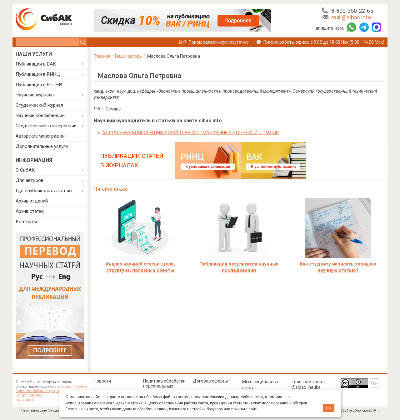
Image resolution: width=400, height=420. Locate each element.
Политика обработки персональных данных (164, 385)
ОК (328, 408)
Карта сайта (24, 399)
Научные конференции (40, 115)
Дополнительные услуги (42, 146)
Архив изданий (32, 201)
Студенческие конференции (46, 126)
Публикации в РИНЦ (38, 74)
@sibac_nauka (306, 387)
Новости (102, 380)
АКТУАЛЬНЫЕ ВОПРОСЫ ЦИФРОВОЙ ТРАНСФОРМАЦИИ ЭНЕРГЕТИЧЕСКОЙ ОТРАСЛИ (190, 132)
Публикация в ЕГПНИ (39, 84)
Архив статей (30, 211)
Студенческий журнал (39, 105)
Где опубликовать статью (44, 190)
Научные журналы (35, 95)
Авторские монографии (40, 136)
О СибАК (25, 170)
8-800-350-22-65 (352, 10)
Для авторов (29, 180)
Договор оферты (210, 380)
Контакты (26, 221)
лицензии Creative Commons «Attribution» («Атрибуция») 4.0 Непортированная (51, 391)
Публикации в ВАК (36, 64)
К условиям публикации (207, 166)
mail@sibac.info (351, 17)
